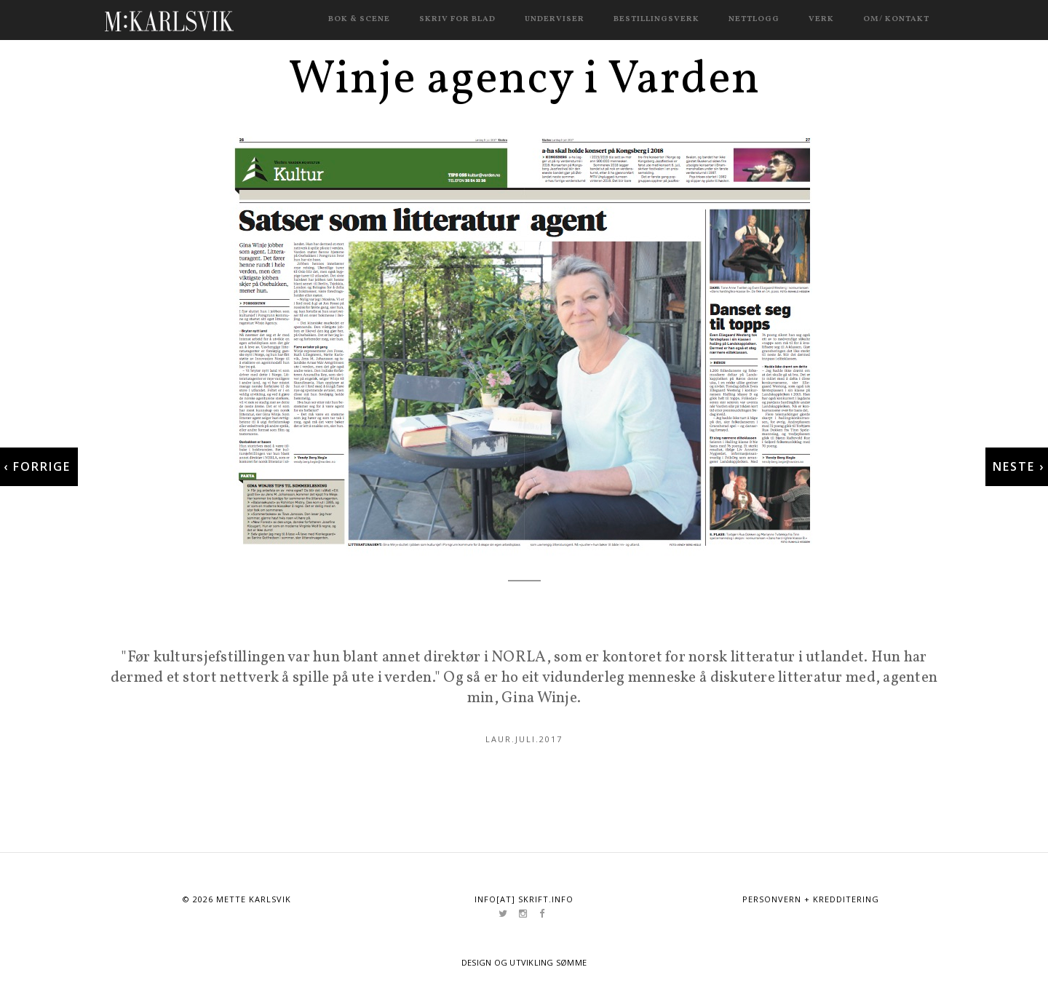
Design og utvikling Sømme (524, 962)
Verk (821, 19)
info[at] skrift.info (524, 899)
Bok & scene (359, 19)
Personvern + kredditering (810, 899)
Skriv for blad (457, 19)
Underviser (554, 19)
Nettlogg (754, 19)
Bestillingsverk (656, 19)
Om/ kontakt (896, 19)
